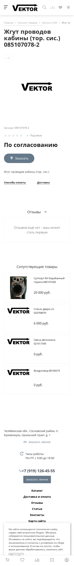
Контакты (37, 515)
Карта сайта (37, 521)
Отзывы (37, 502)
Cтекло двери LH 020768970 (44, 311)
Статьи (37, 508)
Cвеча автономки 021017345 (44, 341)
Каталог (37, 490)
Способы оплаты (15, 182)
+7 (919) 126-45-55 (38, 470)
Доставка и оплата (37, 496)
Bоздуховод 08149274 (47, 370)
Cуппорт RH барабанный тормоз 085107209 (49, 280)
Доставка (43, 182)
